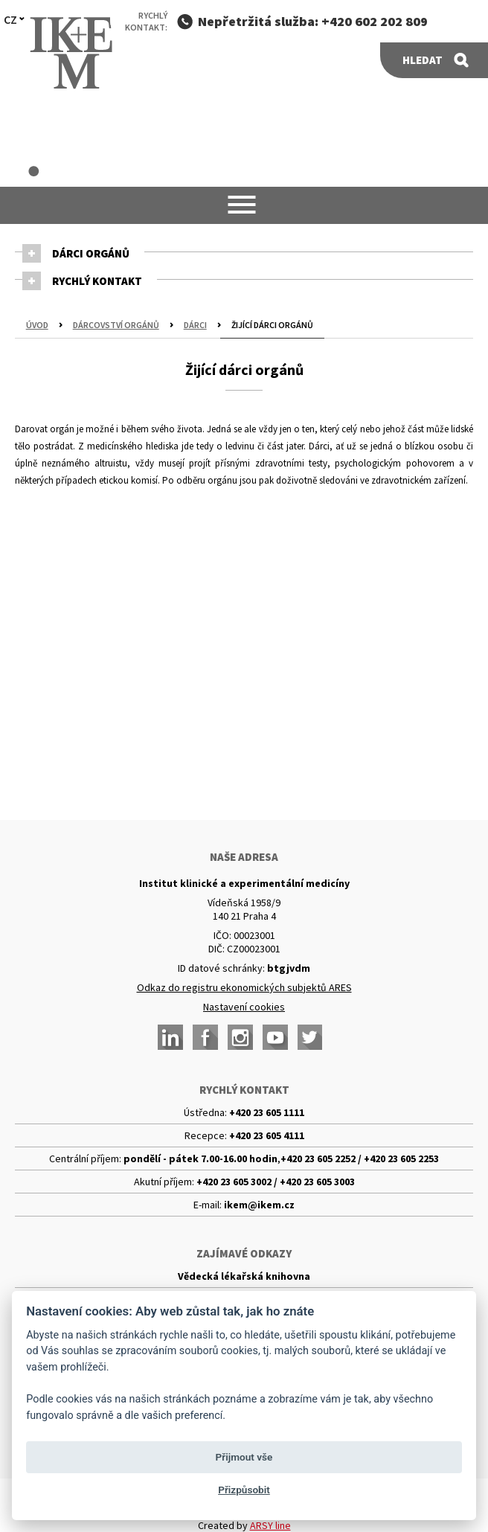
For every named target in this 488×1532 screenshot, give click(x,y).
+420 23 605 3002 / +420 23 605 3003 (275, 1181)
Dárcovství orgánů (116, 324)
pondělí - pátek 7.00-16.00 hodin (200, 1158)
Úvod (37, 324)
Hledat (422, 60)
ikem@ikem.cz (259, 1204)
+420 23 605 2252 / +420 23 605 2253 (359, 1158)
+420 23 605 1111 (266, 1112)
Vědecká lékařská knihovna (244, 1276)
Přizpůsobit (244, 1490)
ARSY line (270, 1525)
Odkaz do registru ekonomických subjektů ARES (244, 987)
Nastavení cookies (244, 1006)
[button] (244, 204)
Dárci (195, 324)
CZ (10, 19)
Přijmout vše (244, 1457)
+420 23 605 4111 (266, 1135)
